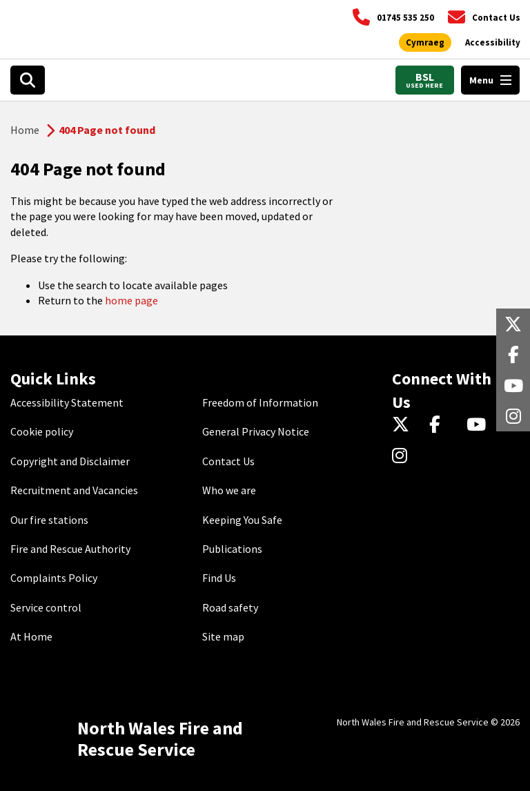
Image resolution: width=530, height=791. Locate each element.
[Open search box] (27, 80)
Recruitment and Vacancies (74, 490)
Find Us (219, 578)
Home (24, 130)
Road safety (230, 607)
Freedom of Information (260, 402)
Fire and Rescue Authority (70, 549)
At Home (31, 636)
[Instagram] (404, 456)
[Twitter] (404, 426)
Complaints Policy (53, 578)
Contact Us (228, 461)
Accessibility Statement (67, 402)
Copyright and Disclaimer (70, 461)
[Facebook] (441, 426)
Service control (45, 607)
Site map (223, 636)
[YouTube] (479, 426)
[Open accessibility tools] (492, 43)
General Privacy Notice (255, 431)
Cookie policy (41, 431)
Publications (232, 549)
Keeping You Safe (242, 520)
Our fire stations (49, 520)
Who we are (229, 490)
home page (131, 300)
